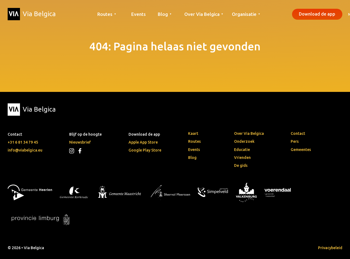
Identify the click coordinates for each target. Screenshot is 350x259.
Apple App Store (143, 142)
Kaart (193, 133)
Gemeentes (301, 149)
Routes (194, 141)
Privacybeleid (330, 248)
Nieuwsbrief (80, 142)
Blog (192, 157)
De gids (240, 165)
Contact (298, 133)
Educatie (242, 149)
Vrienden (242, 157)
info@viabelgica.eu (25, 150)
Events (138, 14)
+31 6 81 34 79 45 (23, 142)
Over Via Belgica (249, 133)
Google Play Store (145, 150)
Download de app (317, 13)
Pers (295, 141)
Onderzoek (244, 141)
